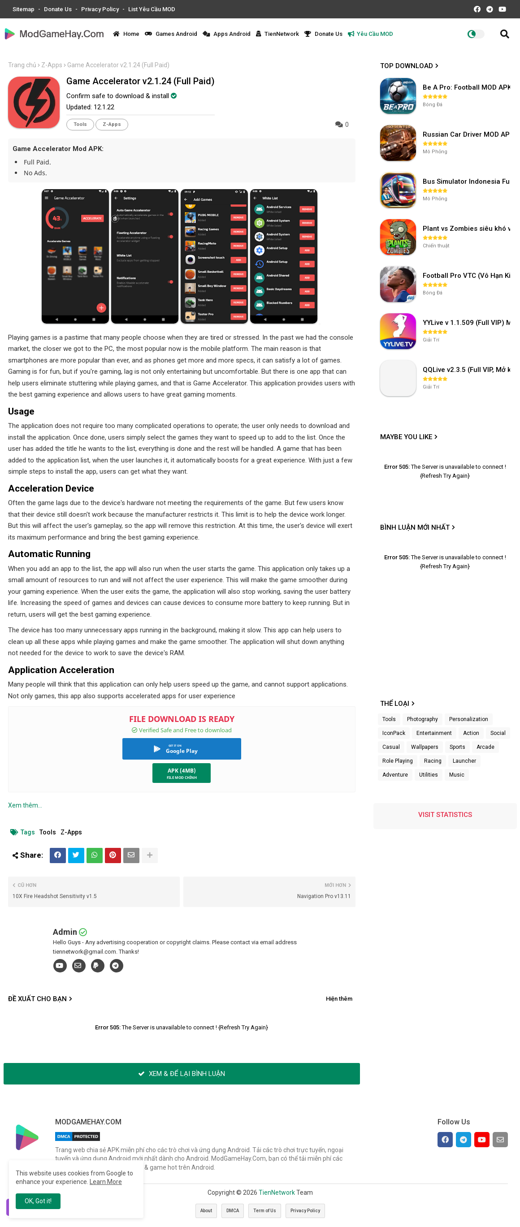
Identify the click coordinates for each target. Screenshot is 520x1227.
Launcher (464, 761)
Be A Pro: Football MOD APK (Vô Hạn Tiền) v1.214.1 (467, 87)
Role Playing (397, 761)
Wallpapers (424, 747)
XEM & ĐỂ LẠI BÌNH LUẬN (181, 1074)
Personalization (468, 719)
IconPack (393, 733)
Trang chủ (22, 65)
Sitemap (24, 9)
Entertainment (434, 733)
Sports (457, 747)
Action (471, 733)
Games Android (171, 33)
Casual (391, 747)
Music (456, 775)
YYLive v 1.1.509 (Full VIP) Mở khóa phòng (467, 323)
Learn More (106, 1181)
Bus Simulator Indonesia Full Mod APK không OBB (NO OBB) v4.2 (467, 181)
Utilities (428, 775)
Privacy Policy (100, 9)
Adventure (395, 775)
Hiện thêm (339, 998)
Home (126, 33)
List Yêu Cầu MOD (151, 9)
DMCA (232, 1210)
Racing (433, 761)
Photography (422, 719)
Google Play (182, 751)
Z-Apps (51, 65)
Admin (65, 932)
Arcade (485, 747)
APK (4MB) (182, 770)
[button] (505, 34)
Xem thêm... (25, 805)
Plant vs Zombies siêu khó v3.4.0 (467, 229)
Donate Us (58, 9)
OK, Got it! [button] (38, 1201)
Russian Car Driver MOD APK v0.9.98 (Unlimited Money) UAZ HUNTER (467, 134)
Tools (80, 124)
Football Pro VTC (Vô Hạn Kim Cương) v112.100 (467, 276)
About (206, 1210)
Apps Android (227, 33)
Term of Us (264, 1210)
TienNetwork (277, 33)
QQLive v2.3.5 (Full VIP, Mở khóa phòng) (467, 370)
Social (498, 733)
